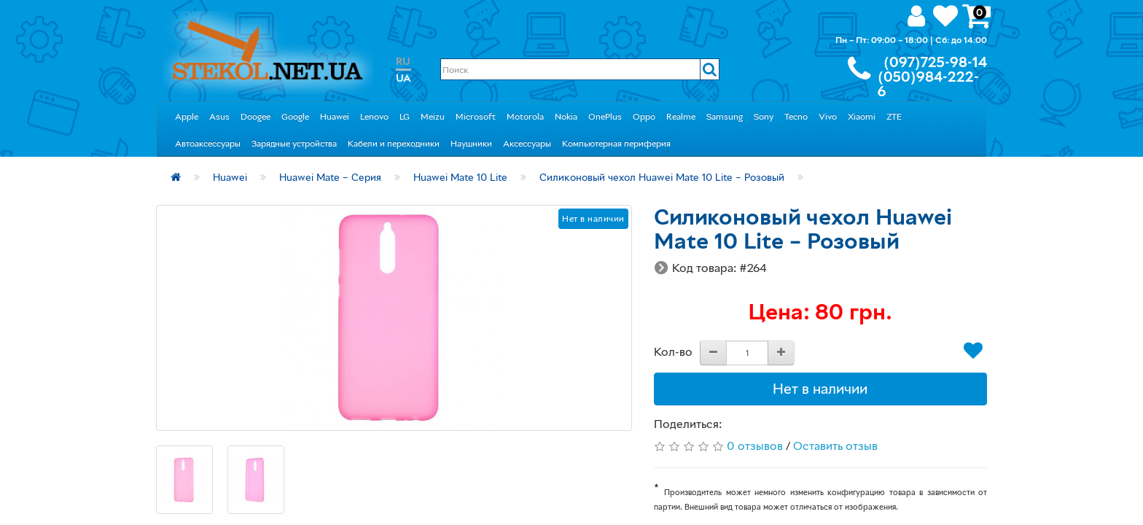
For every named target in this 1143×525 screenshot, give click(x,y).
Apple (186, 116)
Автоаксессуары (208, 143)
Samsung (724, 116)
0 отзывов (755, 445)
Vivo (828, 116)
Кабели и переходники (394, 143)
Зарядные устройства (294, 143)
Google (295, 116)
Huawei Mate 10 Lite (460, 177)
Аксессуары (527, 143)
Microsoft (476, 116)
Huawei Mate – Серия (330, 177)
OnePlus (605, 116)
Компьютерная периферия (616, 143)
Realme (680, 116)
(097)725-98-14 (935, 62)
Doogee (255, 116)
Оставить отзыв (835, 445)
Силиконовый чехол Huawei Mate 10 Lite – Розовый (661, 177)
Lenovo (374, 116)
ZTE (894, 116)
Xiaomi (861, 116)
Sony (763, 116)
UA (403, 77)
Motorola (525, 116)
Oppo (644, 116)
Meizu (433, 116)
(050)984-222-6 (928, 83)
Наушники (471, 143)
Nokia (566, 116)
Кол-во (673, 351)
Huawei (334, 116)
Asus (219, 116)
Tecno (796, 116)
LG (404, 116)
